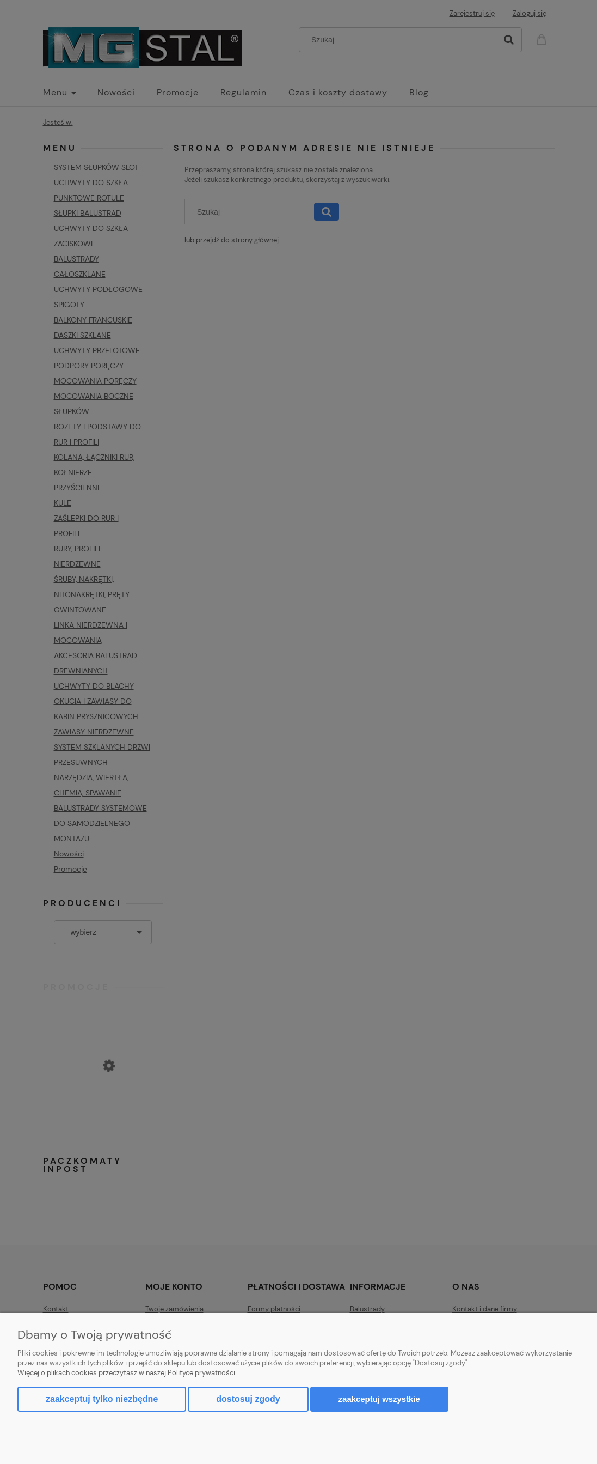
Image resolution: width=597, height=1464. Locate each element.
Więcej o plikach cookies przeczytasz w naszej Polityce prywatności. (127, 1372)
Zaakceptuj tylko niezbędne (102, 1399)
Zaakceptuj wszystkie (379, 1399)
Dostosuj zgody (248, 1399)
